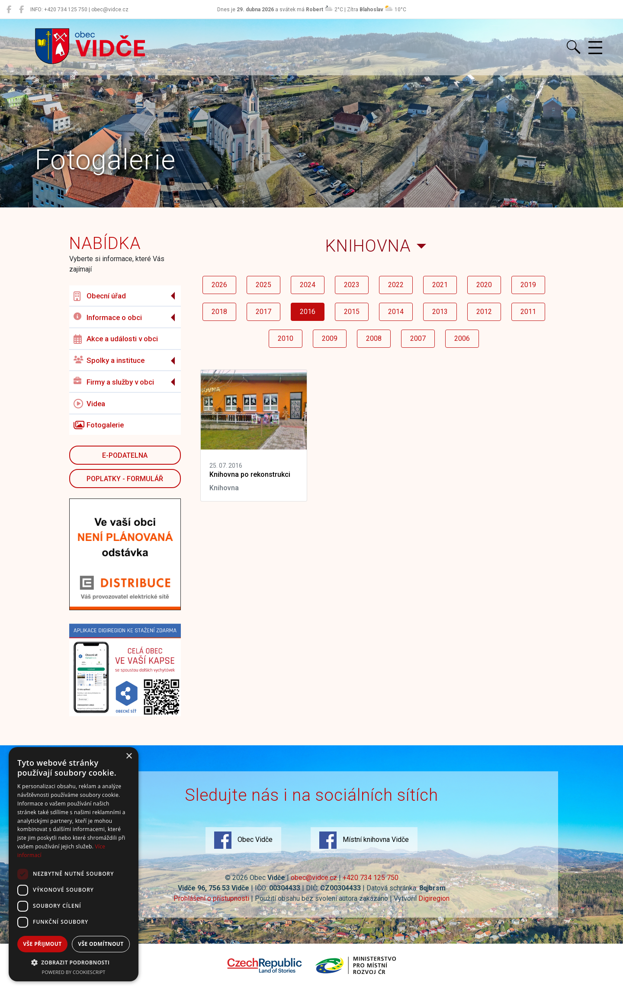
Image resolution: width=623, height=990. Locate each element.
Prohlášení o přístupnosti (211, 898)
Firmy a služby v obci (114, 381)
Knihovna (368, 246)
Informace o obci (108, 317)
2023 (352, 285)
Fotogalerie (99, 425)
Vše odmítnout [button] (100, 944)
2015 (352, 311)
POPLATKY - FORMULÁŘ (125, 479)
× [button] (128, 756)
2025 (263, 285)
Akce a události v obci (116, 339)
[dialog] (73, 864)
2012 (484, 311)
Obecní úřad (100, 296)
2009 (329, 338)
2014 (396, 311)
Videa (89, 403)
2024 (307, 285)
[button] (73, 962)
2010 (285, 338)
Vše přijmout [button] (42, 944)
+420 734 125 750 (370, 878)
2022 (396, 285)
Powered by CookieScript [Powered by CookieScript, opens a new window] (74, 972)
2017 (263, 311)
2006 (462, 338)
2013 (440, 311)
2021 (440, 285)
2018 (219, 311)
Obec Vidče (243, 840)
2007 (418, 338)
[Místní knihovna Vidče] (21, 9)
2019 (528, 285)
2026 (219, 285)
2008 (374, 338)
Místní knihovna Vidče (364, 840)
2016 (307, 311)
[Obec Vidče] (8, 9)
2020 (484, 285)
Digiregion (434, 898)
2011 (528, 311)
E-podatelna (125, 455)
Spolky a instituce (109, 360)
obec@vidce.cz (314, 878)
